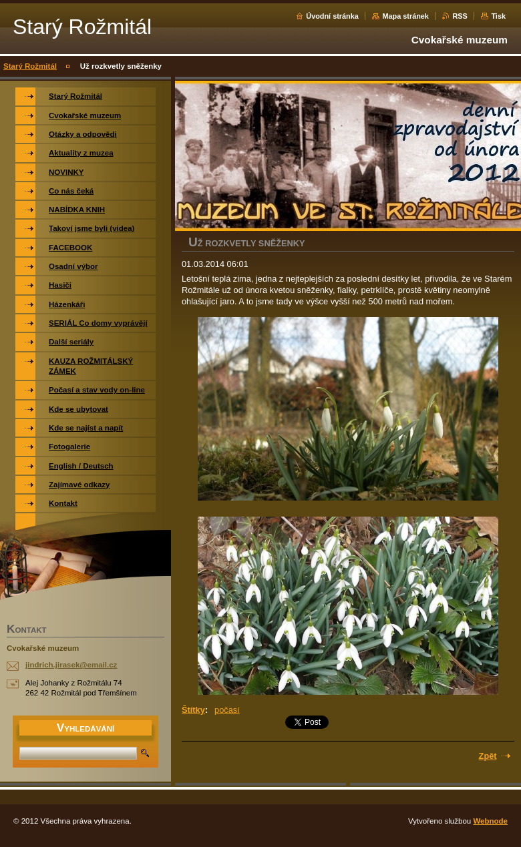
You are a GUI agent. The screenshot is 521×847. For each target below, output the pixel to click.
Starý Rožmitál (30, 66)
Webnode (490, 821)
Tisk (498, 16)
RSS (459, 16)
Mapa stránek (405, 16)
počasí (227, 710)
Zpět (488, 756)
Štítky (193, 710)
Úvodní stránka (332, 16)
